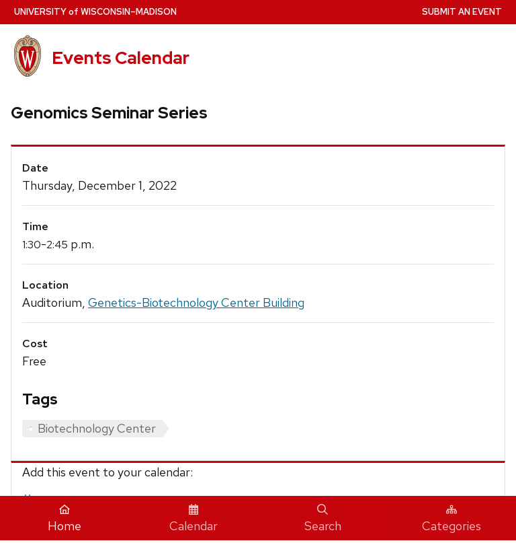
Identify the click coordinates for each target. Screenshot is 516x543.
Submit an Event (462, 11)
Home (64, 519)
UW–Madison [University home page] (95, 11)
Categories (451, 519)
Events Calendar (120, 57)
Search (322, 519)
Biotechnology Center (97, 428)
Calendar (193, 519)
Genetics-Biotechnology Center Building (196, 302)
